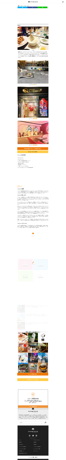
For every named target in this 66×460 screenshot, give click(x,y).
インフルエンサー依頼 (22, 448)
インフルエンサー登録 (36, 448)
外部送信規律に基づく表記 (23, 453)
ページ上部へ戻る (33, 457)
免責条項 (34, 444)
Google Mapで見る (32, 151)
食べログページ (20, 186)
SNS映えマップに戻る (32, 379)
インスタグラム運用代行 (22, 446)
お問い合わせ (21, 444)
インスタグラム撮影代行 (37, 446)
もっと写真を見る (32, 374)
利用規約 (34, 442)
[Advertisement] (33, 16)
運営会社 (20, 442)
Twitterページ (20, 185)
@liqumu (35, 84)
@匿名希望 (35, 118)
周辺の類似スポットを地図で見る (32, 148)
